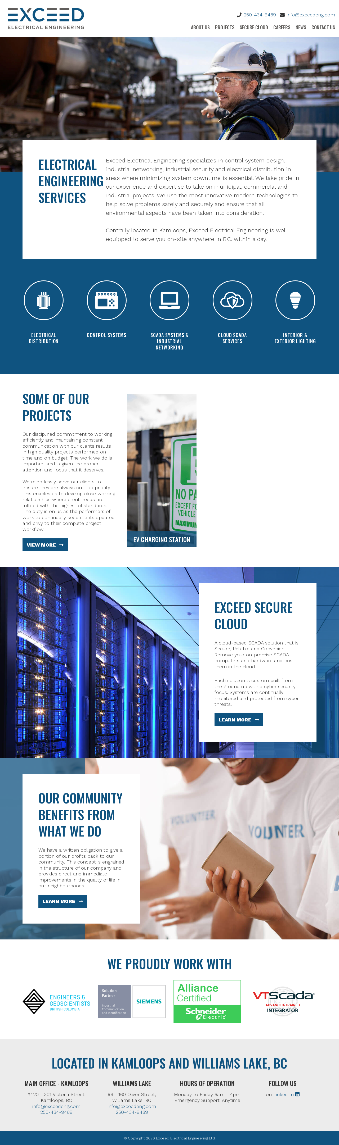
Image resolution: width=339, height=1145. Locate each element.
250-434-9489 (260, 14)
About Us (200, 27)
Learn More (239, 720)
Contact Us (323, 27)
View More (45, 545)
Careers (281, 27)
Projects (224, 27)
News (301, 27)
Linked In (286, 1094)
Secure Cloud (254, 27)
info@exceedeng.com (311, 14)
